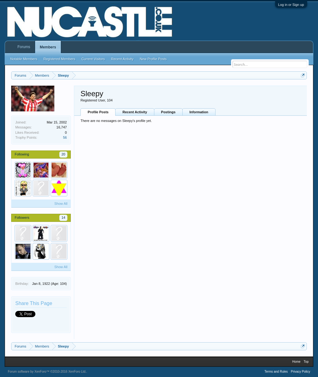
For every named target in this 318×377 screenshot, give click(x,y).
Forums (23, 47)
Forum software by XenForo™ (47, 371)
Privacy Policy (300, 371)
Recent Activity (134, 112)
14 (63, 217)
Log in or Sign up (291, 5)
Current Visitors (93, 59)
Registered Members (59, 59)
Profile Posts (98, 112)
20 (63, 154)
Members (48, 47)
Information (198, 112)
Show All (60, 203)
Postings (168, 112)
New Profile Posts (153, 59)
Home (296, 361)
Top (306, 361)
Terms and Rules (276, 371)
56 (65, 137)
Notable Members (23, 59)
